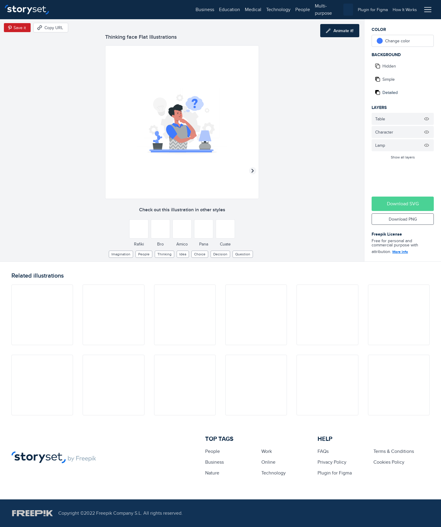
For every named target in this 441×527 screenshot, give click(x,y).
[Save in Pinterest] (17, 27)
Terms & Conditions (393, 451)
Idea (182, 254)
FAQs (323, 451)
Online (268, 462)
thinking (164, 254)
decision (220, 254)
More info (400, 251)
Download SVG (403, 203)
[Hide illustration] (426, 118)
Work (266, 451)
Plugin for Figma (335, 472)
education (92, 9)
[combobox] (282, 10)
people (165, 9)
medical (116, 9)
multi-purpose (192, 9)
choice (199, 254)
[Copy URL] (50, 27)
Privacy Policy (332, 462)
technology (141, 9)
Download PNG (403, 219)
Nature (212, 472)
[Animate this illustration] (339, 30)
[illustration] (42, 315)
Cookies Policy (388, 462)
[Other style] (138, 229)
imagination (120, 254)
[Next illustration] (252, 170)
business (68, 9)
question (242, 254)
